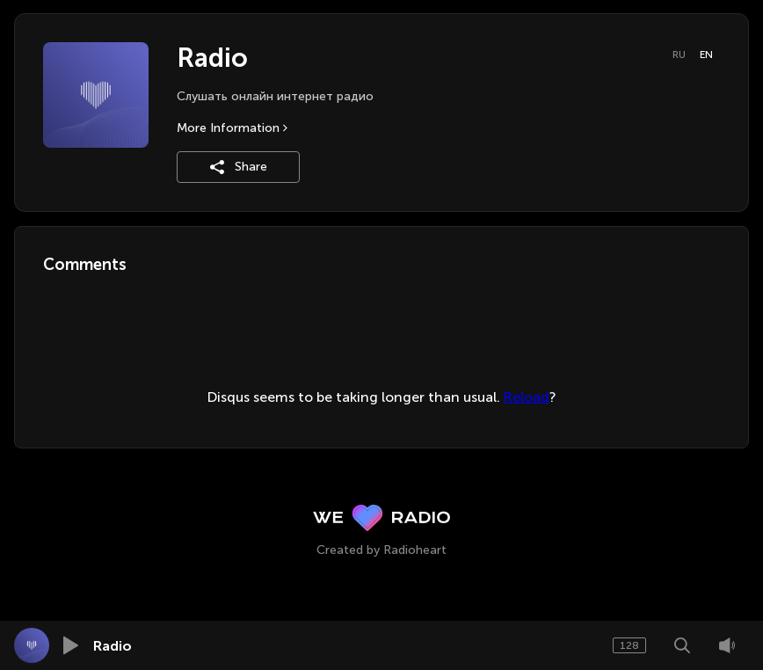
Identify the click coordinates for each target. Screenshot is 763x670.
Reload (526, 397)
